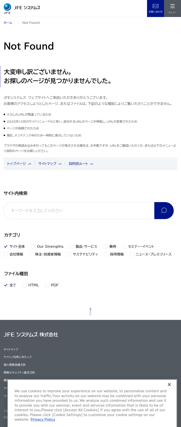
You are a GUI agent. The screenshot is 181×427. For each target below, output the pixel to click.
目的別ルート (78, 163)
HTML (33, 285)
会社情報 (13, 254)
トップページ (16, 163)
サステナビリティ (82, 254)
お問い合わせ (155, 11)
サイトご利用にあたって (18, 357)
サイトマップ (47, 163)
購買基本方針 (12, 380)
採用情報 (114, 254)
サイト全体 (14, 246)
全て (12, 285)
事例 (109, 246)
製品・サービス (83, 246)
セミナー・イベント (138, 246)
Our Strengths (47, 246)
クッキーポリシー (14, 388)
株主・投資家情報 (45, 254)
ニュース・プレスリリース (151, 254)
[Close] (169, 408)
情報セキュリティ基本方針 (19, 372)
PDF (55, 285)
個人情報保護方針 (15, 364)
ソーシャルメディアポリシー (20, 395)
